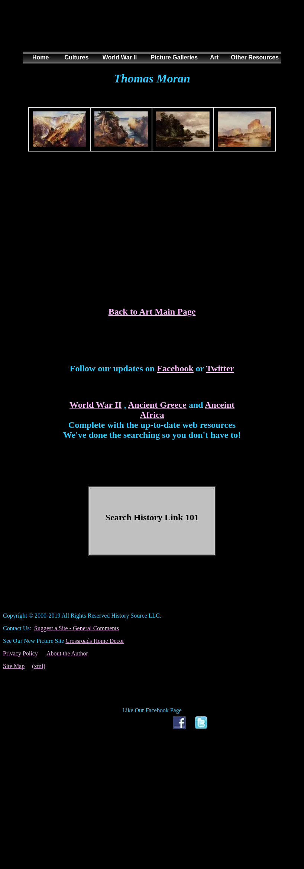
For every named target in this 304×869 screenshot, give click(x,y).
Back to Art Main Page (152, 311)
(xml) (38, 666)
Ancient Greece (157, 405)
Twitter (220, 368)
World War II (95, 405)
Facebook (175, 368)
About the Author (67, 653)
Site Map (14, 666)
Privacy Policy (20, 653)
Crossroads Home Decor (94, 641)
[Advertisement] (150, 33)
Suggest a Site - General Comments (76, 628)
